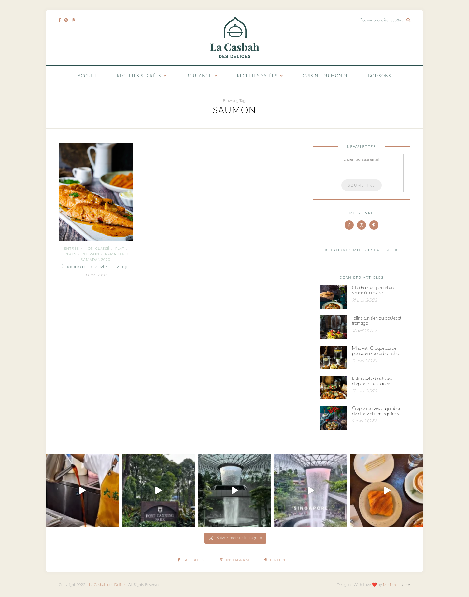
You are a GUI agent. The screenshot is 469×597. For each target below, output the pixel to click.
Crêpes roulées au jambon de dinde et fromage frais (377, 411)
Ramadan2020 (95, 259)
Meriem (389, 584)
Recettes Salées (257, 75)
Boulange (199, 75)
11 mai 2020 (96, 274)
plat (120, 248)
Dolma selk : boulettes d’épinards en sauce (372, 381)
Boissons (379, 75)
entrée (71, 248)
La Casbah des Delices (107, 584)
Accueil (87, 75)
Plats (71, 254)
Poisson (90, 254)
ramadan (115, 254)
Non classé (97, 248)
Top (405, 585)
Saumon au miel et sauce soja (96, 266)
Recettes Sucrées (139, 75)
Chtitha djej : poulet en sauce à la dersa (373, 290)
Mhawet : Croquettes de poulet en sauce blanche (375, 351)
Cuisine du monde (325, 75)
